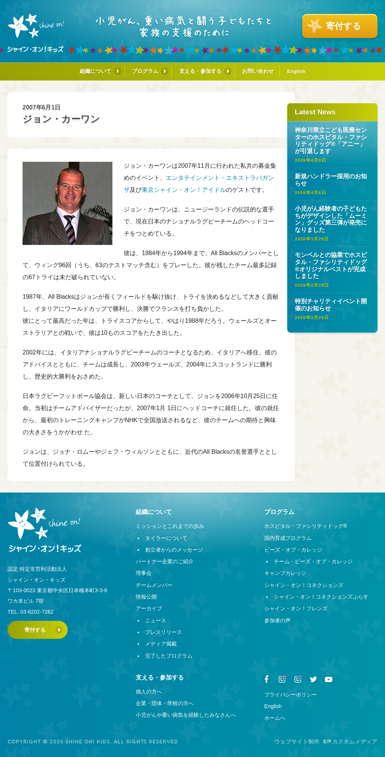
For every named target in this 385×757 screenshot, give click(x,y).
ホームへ (274, 718)
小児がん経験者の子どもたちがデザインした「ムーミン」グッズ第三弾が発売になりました (331, 219)
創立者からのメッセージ (174, 550)
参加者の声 (277, 620)
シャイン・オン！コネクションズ (303, 585)
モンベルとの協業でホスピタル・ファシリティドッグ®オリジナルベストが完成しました (331, 265)
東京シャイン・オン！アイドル (184, 190)
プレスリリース (163, 632)
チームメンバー (154, 585)
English (296, 71)
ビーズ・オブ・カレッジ (293, 550)
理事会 (144, 573)
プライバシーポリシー (290, 695)
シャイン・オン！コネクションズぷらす (321, 597)
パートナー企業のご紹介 (165, 561)
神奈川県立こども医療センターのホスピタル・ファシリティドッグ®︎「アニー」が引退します (331, 140)
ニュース (155, 620)
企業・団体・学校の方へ (165, 703)
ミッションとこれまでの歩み (170, 526)
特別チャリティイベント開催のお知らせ (331, 305)
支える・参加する (200, 71)
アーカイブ (149, 608)
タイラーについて (166, 538)
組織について (95, 71)
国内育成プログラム (288, 538)
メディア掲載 (161, 644)
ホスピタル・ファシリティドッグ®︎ (305, 526)
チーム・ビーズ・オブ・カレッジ (313, 561)
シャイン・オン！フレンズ (295, 608)
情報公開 (146, 597)
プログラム (145, 71)
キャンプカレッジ (285, 573)
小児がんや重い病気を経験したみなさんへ (186, 715)
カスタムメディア (350, 741)
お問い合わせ (258, 71)
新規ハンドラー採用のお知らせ (331, 180)
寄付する (34, 630)
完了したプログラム (168, 656)
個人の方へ (149, 692)
